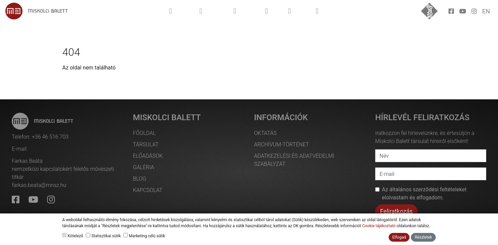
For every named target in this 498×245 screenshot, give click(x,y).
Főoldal (144, 133)
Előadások (148, 156)
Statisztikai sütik (103, 235)
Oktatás (265, 133)
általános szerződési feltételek (425, 189)
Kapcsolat (148, 190)
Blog (139, 179)
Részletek (423, 237)
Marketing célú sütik (144, 235)
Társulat (145, 144)
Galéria (143, 167)
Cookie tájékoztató (378, 226)
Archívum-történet (281, 144)
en (486, 11)
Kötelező (72, 235)
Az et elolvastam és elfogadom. (424, 193)
